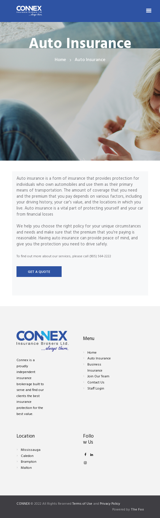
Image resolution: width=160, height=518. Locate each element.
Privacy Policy (110, 504)
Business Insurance (94, 368)
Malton (26, 468)
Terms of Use (82, 504)
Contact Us (95, 382)
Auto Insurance (99, 358)
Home (60, 60)
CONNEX (23, 504)
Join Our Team (98, 376)
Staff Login (95, 389)
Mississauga (31, 450)
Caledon (27, 456)
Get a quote (39, 272)
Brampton (28, 462)
